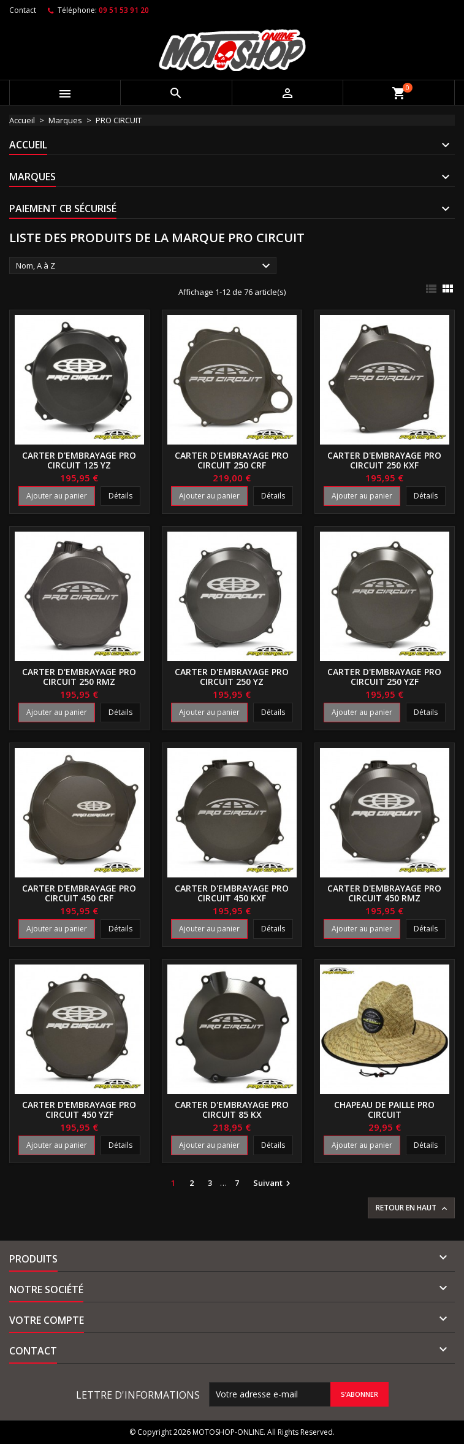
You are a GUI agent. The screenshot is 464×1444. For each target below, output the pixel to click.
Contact (22, 10)
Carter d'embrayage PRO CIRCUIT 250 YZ (232, 676)
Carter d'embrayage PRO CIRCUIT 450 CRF (79, 893)
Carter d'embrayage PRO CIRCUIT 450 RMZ (384, 893)
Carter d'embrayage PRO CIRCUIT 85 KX (232, 1109)
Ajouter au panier (56, 496)
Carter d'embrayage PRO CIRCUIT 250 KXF (384, 460)
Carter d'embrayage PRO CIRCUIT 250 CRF (232, 460)
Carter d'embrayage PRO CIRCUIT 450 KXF (232, 893)
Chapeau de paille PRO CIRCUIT (384, 1109)
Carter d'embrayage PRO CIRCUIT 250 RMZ (79, 676)
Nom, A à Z (144, 266)
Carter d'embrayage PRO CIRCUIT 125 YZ (79, 460)
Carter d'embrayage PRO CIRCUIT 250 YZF (384, 676)
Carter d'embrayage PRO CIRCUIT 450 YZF (79, 1109)
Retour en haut (412, 1207)
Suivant (273, 1183)
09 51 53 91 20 (124, 10)
